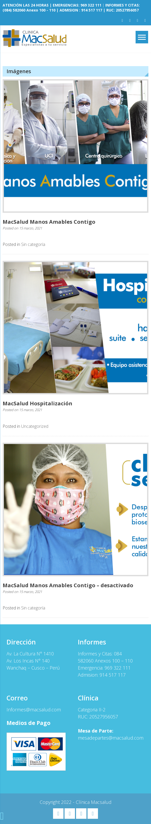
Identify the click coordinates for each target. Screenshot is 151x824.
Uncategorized (34, 426)
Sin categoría (33, 244)
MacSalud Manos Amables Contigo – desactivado (68, 585)
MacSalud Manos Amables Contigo (49, 221)
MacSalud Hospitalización (37, 403)
